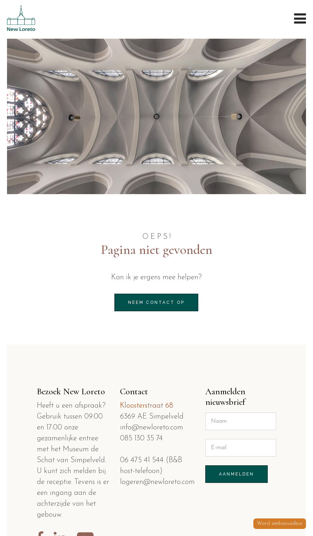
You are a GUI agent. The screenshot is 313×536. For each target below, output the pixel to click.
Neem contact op (156, 302)
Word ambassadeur (279, 523)
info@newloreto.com (151, 427)
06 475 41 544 (143, 460)
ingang (61, 493)
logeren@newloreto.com (157, 482)
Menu (300, 18)
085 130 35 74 (141, 438)
